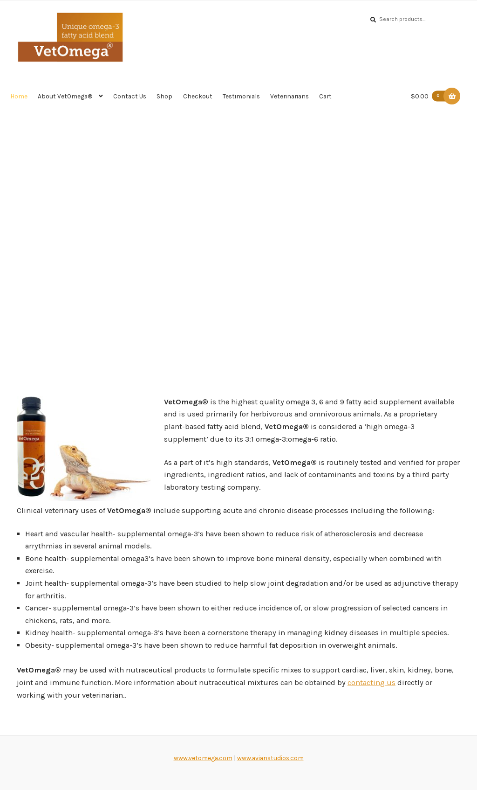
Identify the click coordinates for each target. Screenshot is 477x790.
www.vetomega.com (203, 758)
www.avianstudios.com (270, 758)
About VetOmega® (65, 96)
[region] (238, 227)
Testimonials (241, 96)
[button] (9, 227)
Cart (325, 96)
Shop (164, 96)
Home (18, 96)
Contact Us (129, 96)
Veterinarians (289, 96)
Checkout (197, 96)
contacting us (371, 682)
